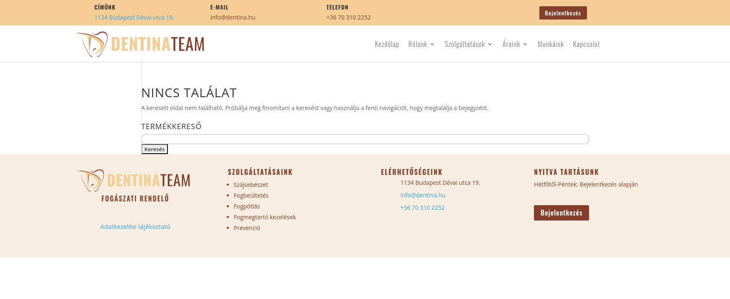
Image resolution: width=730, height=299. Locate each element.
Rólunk (417, 45)
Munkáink (551, 45)
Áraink (511, 45)
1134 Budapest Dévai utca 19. (135, 17)
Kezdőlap (387, 45)
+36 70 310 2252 (349, 17)
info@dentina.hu (233, 17)
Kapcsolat (586, 45)
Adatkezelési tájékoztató (135, 226)
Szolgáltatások (465, 45)
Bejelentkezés (563, 12)
